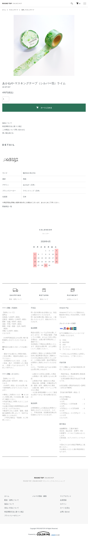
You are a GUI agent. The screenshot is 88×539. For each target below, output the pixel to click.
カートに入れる (44, 107)
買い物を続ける (8, 133)
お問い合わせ (62, 512)
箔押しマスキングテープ (31, 10)
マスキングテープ (15, 10)
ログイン (61, 504)
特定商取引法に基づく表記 (12, 126)
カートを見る (62, 508)
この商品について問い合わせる (13, 130)
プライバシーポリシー (10, 515)
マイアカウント (63, 496)
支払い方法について (9, 508)
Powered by (44, 533)
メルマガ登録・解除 (37, 496)
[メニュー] (84, 3)
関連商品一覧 (7, 206)
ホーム (4, 10)
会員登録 (61, 500)
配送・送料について (9, 500)
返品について (7, 123)
